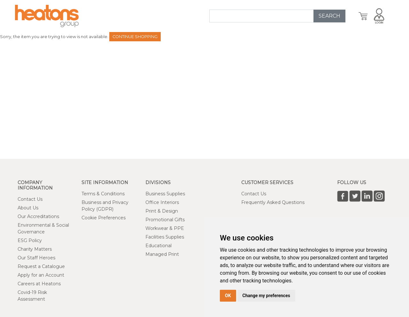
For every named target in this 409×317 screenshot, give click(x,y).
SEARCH (329, 16)
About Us (28, 208)
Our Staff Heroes (36, 258)
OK (228, 295)
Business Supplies (165, 194)
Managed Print (162, 254)
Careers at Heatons (39, 284)
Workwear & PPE (164, 228)
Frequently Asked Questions (273, 202)
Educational (158, 245)
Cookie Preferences (103, 218)
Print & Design (161, 211)
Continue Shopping (135, 36)
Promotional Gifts (165, 220)
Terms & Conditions (103, 194)
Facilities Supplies (164, 237)
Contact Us (30, 199)
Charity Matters (35, 249)
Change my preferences (266, 295)
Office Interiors (162, 202)
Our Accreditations (38, 216)
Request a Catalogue (41, 266)
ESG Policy (30, 240)
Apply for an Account (41, 275)
